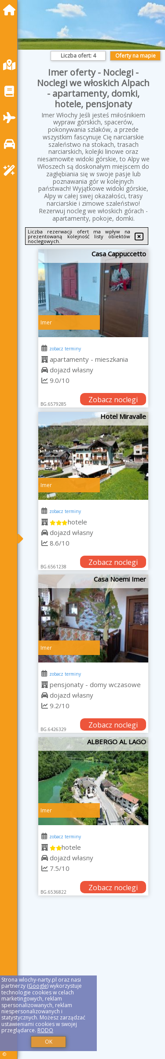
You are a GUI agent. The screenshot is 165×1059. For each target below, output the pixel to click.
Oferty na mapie (135, 55)
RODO (45, 1030)
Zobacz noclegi (113, 399)
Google (38, 986)
